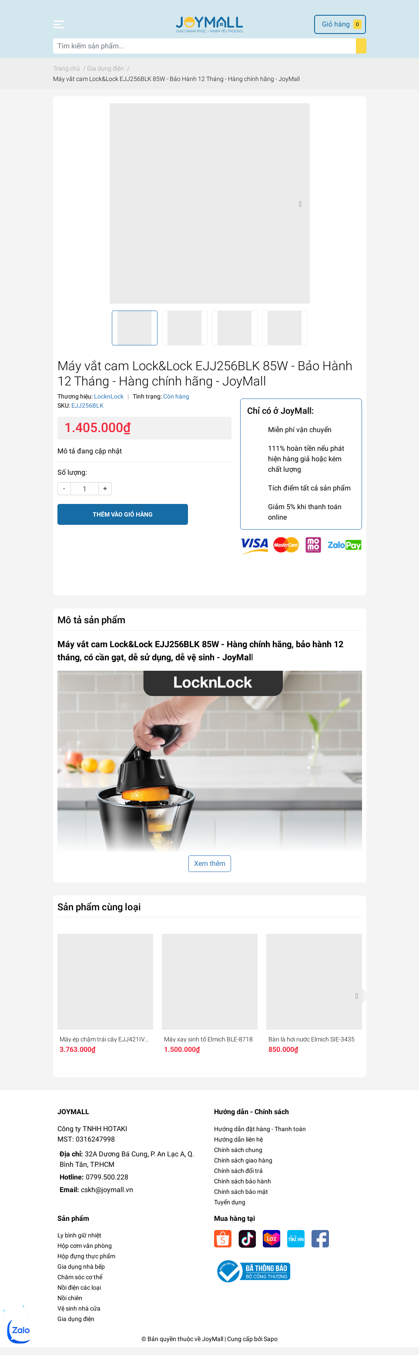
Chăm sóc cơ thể (79, 1284)
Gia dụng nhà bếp (81, 1274)
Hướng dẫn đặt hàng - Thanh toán (260, 1136)
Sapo (271, 1346)
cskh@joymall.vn (107, 1197)
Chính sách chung (238, 1157)
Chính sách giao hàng (243, 1168)
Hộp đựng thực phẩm (86, 1263)
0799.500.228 (107, 1185)
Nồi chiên (69, 1305)
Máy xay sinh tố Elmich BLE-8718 (208, 1047)
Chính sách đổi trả (238, 1178)
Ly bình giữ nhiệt (79, 1243)
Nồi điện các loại (79, 1295)
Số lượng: (72, 480)
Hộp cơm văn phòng (84, 1253)
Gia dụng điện (75, 1326)
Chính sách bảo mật (241, 1199)
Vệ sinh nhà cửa (79, 1316)
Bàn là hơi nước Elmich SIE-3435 (311, 1047)
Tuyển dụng (229, 1209)
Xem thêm (209, 871)
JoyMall (212, 1346)
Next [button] (300, 211)
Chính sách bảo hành (242, 1189)
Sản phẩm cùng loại (99, 914)
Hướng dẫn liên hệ (238, 1147)
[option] (210, 212)
